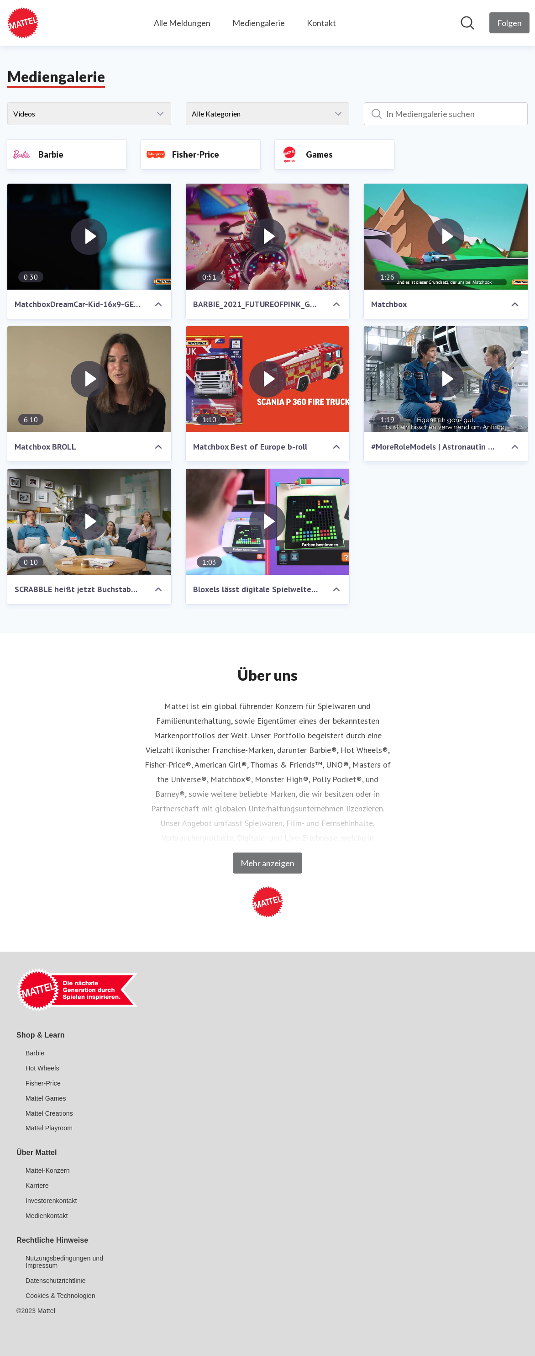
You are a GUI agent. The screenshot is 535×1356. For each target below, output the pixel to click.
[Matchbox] (446, 237)
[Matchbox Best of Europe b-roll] (268, 379)
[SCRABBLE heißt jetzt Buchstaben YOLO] (89, 522)
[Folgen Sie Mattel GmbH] (509, 22)
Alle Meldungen (182, 23)
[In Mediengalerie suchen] (446, 113)
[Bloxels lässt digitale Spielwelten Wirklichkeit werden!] (268, 522)
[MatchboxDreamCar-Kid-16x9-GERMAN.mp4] (89, 237)
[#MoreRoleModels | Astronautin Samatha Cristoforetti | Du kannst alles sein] (446, 379)
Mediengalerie (258, 23)
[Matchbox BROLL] (89, 379)
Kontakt (321, 23)
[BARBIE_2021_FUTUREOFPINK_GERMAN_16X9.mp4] (268, 237)
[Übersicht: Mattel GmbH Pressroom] (22, 22)
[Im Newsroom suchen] (467, 23)
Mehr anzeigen (267, 863)
